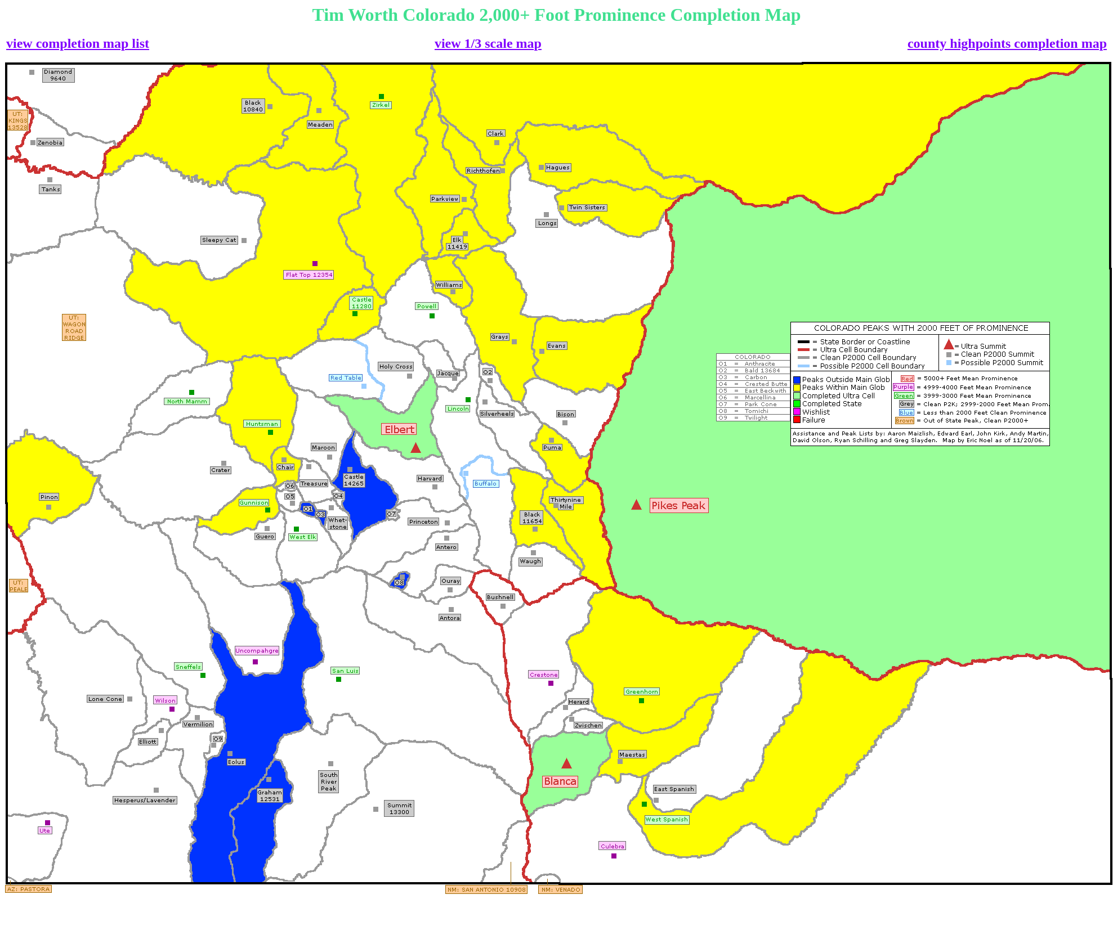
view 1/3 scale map (488, 43)
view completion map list (77, 43)
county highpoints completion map (1007, 43)
